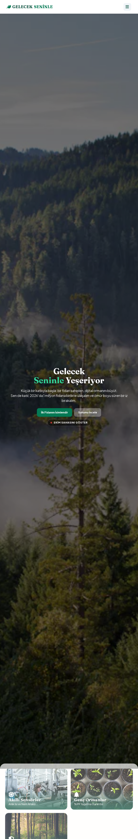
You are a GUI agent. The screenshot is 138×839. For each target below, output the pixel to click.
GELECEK (30, 7)
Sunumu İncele (87, 412)
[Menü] (127, 7)
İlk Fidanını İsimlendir (54, 412)
